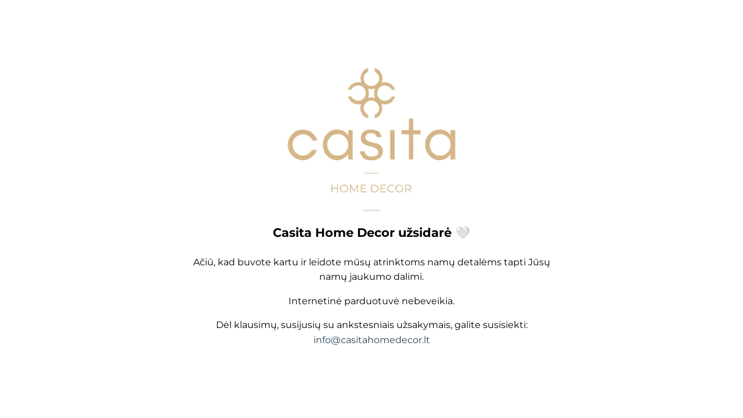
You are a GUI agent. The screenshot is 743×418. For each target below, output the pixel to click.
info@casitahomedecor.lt (371, 340)
